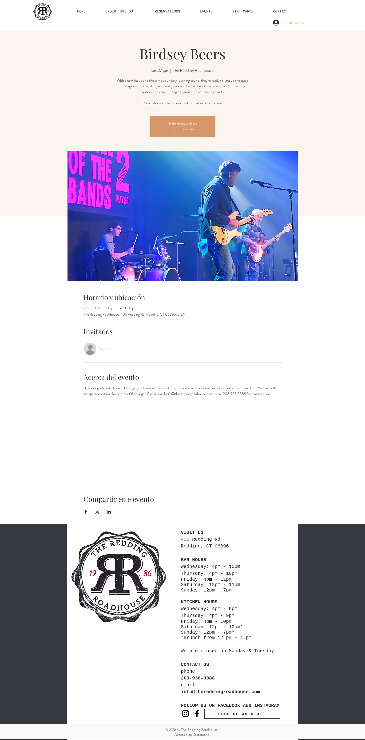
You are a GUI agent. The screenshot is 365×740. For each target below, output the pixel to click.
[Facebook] (197, 713)
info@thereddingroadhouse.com (220, 692)
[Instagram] (185, 713)
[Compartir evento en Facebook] (85, 512)
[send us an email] (242, 714)
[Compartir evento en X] (97, 512)
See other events (182, 129)
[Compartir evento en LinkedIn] (109, 512)
